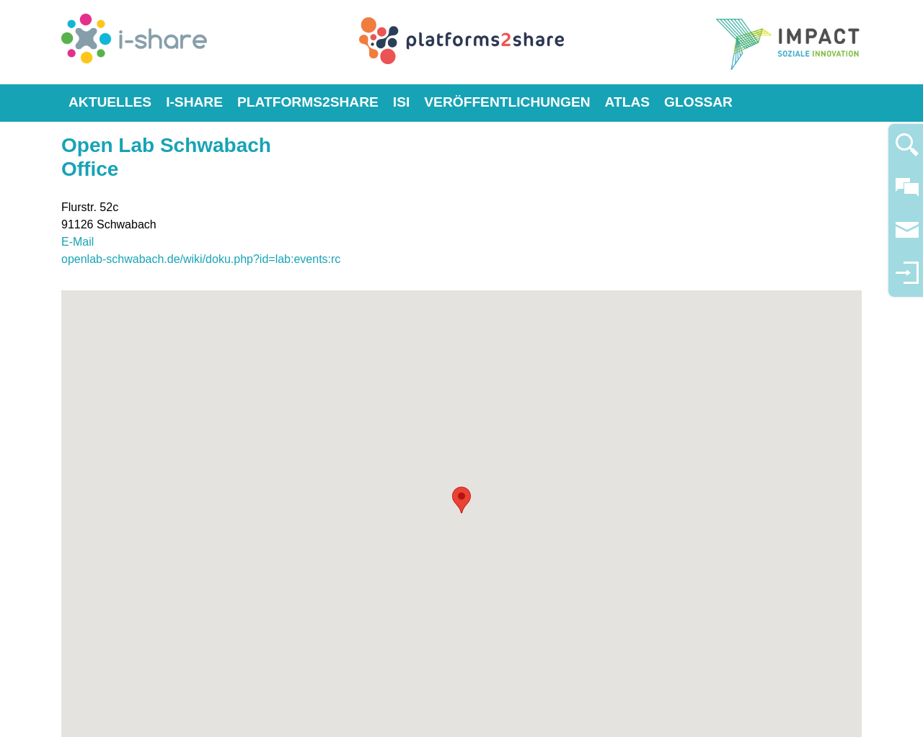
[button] (461, 500)
